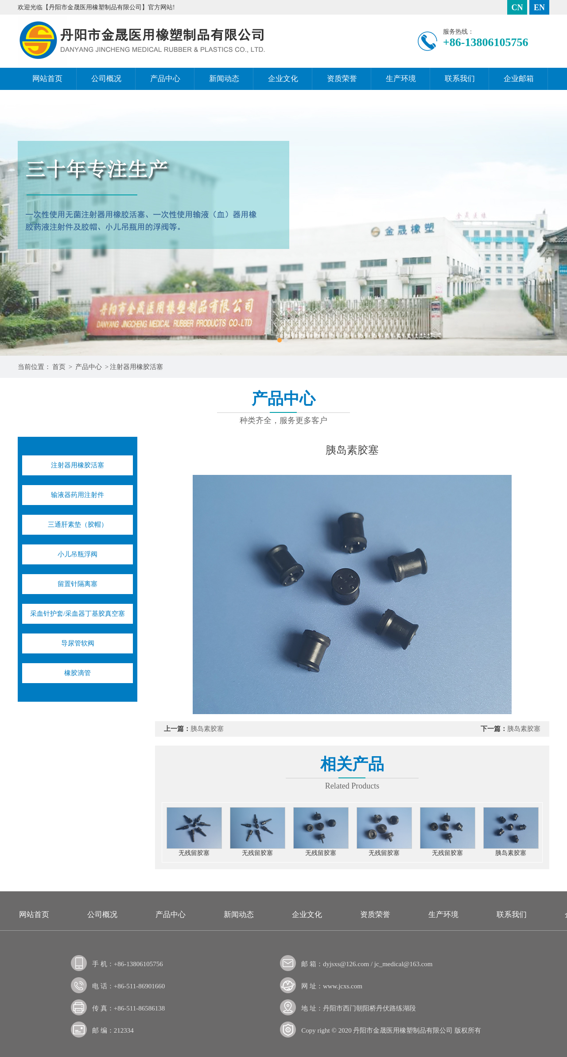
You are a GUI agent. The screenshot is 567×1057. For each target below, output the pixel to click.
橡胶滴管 (77, 672)
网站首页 (47, 78)
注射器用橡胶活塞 (136, 366)
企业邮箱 (519, 78)
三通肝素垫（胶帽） (78, 524)
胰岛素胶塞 (207, 728)
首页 (59, 366)
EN (539, 7)
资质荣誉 (342, 78)
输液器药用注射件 (77, 494)
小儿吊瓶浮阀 (77, 554)
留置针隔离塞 (77, 583)
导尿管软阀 (77, 643)
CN (517, 7)
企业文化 (283, 78)
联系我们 (460, 78)
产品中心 (165, 78)
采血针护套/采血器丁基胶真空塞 (77, 613)
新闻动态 (224, 78)
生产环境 (401, 78)
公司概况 (106, 78)
